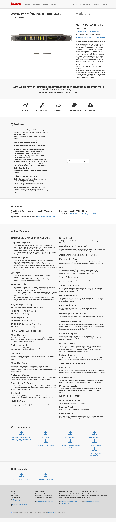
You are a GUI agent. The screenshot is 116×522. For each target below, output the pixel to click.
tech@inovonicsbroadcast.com (69, 501)
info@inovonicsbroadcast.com (20, 504)
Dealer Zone (37, 4)
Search (104, 4)
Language (96, 4)
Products (28, 4)
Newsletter (86, 4)
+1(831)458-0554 (16, 500)
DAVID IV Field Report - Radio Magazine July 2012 (82, 214)
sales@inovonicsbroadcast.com (20, 506)
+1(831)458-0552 (16, 499)
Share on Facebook (82, 31)
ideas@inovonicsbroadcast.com (92, 501)
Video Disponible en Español (78, 161)
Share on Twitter (95, 31)
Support (46, 4)
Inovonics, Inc (51, 512)
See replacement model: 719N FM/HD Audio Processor (90, 37)
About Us (54, 4)
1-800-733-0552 (65, 503)
